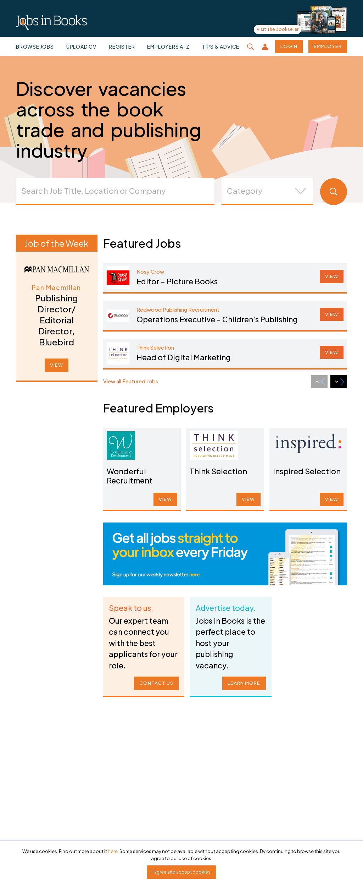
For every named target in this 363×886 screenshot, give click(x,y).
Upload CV (81, 46)
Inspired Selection (306, 470)
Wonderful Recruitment (130, 475)
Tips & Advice (220, 46)
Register (122, 46)
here (113, 851)
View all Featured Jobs (130, 381)
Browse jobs (35, 46)
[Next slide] (338, 381)
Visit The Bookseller (277, 29)
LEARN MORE (243, 680)
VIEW (56, 365)
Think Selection (219, 470)
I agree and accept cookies (181, 872)
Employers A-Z (168, 46)
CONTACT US (155, 680)
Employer (328, 46)
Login (288, 46)
